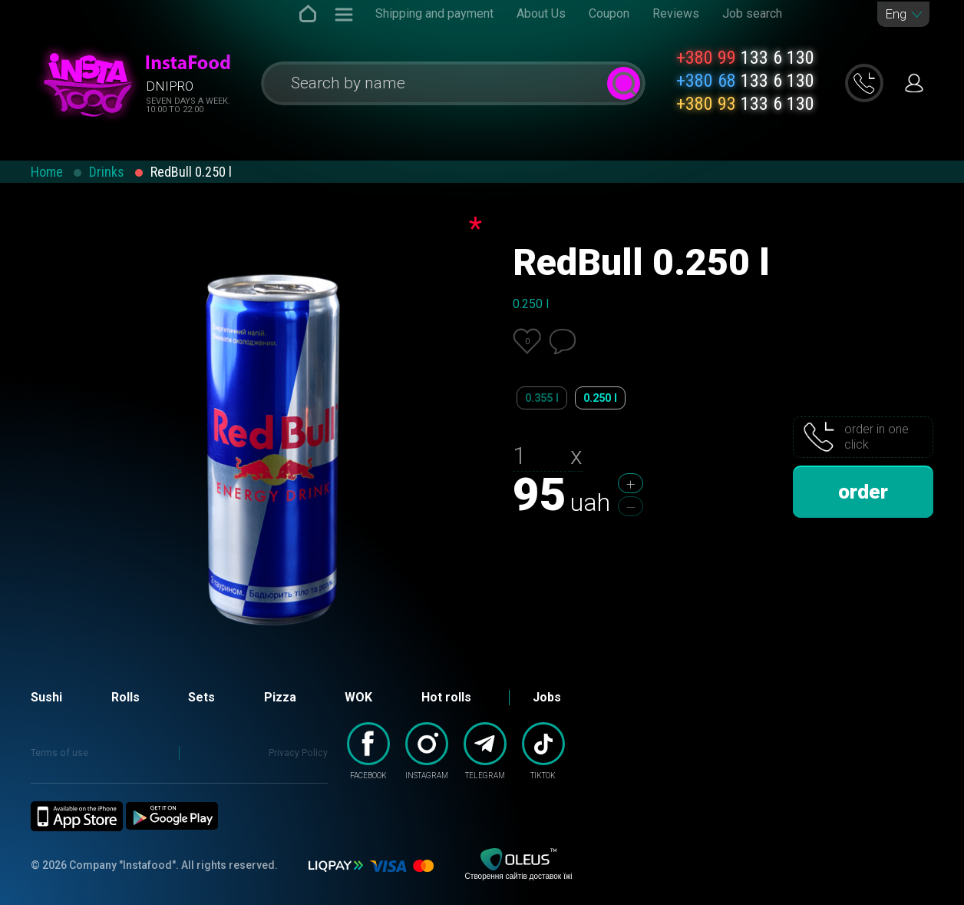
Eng (895, 14)
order (863, 491)
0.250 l (600, 398)
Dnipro (169, 86)
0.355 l (542, 398)
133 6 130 (745, 57)
